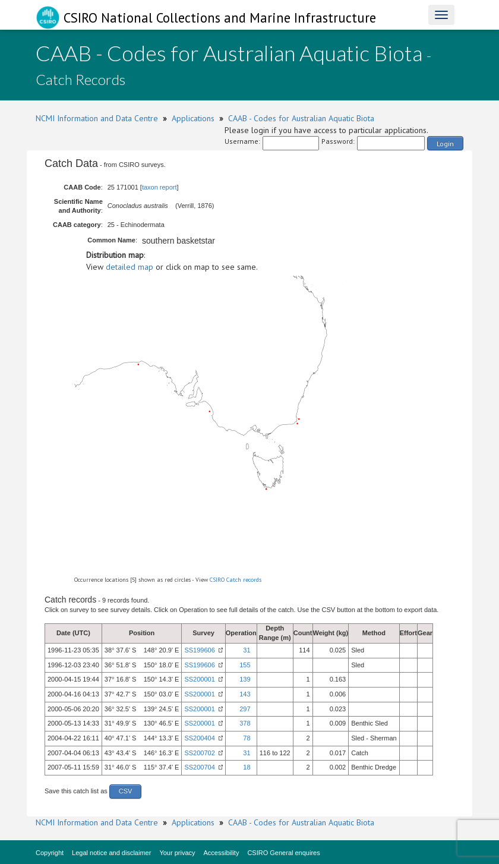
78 (246, 738)
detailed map (129, 266)
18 (246, 767)
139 (244, 679)
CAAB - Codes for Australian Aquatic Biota (301, 118)
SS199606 (199, 650)
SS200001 (199, 679)
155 (244, 665)
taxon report (159, 187)
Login (445, 143)
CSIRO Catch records (235, 580)
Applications (193, 118)
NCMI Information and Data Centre (97, 118)
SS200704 (199, 767)
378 (244, 723)
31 (246, 650)
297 (244, 708)
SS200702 (199, 752)
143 (244, 694)
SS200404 (199, 738)
